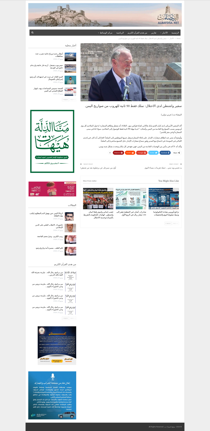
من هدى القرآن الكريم (137, 33)
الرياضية (120, 33)
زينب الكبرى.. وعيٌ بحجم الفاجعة (50, 236)
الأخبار (165, 33)
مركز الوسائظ (106, 33)
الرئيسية (175, 33)
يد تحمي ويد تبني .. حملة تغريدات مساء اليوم (163, 168)
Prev (175, 223)
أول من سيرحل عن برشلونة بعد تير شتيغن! (98, 168)
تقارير (153, 33)
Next (168, 223)
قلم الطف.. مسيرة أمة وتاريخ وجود (49, 248)
